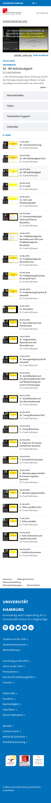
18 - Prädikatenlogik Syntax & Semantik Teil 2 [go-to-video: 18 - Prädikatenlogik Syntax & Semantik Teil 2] (32, 277)
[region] (25, 95)
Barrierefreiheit (33, 585)
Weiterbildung (11, 650)
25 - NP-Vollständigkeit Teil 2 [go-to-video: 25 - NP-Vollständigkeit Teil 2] (33, 158)
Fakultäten (9, 709)
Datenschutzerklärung (12, 582)
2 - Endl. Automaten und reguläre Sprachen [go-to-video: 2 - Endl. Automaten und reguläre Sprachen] (31, 537)
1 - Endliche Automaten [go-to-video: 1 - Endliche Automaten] (30, 552)
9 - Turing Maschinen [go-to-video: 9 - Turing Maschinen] (29, 429)
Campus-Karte (11, 731)
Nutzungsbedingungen (12, 585)
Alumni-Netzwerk (13, 715)
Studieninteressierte (14, 644)
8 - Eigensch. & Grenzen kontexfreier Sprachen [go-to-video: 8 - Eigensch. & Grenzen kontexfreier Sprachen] (31, 444)
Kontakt (7, 726)
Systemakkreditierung (10, 767)
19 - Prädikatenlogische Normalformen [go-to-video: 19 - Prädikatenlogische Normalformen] (30, 260)
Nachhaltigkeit (11, 704)
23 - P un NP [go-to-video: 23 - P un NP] (25, 186)
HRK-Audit (38, 756)
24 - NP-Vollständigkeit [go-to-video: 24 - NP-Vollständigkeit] (30, 172)
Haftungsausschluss (25, 579)
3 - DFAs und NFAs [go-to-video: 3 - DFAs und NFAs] (28, 521)
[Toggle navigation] (47, 3)
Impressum (7, 579)
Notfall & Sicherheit (14, 737)
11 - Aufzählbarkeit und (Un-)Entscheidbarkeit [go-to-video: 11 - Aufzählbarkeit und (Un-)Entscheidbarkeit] (30, 400)
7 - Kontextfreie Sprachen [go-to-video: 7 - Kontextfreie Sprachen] (31, 459)
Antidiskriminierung (14, 742)
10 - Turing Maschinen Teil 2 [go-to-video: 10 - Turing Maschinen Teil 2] (32, 415)
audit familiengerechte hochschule (10, 760)
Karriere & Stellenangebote (18, 677)
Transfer (7, 682)
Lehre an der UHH (13, 666)
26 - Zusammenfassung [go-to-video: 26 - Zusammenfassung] (30, 144)
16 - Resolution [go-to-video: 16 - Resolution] (26, 309)
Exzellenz (8, 699)
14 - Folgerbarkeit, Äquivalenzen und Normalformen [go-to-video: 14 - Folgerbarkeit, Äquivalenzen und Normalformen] (28, 342)
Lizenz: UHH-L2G (23, 55)
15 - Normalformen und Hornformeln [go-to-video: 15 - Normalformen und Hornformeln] (30, 324)
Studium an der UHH (14, 639)
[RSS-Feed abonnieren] (4, 135)
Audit (21, 756)
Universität (9, 693)
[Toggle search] (40, 3)
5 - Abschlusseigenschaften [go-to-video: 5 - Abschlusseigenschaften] (32, 493)
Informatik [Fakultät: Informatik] (9, 64)
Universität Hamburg (13, 3)
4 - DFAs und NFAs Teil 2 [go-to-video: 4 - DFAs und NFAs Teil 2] (30, 507)
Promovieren (10, 672)
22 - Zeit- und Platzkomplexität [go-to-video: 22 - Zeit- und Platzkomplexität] (28, 201)
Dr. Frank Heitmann (12, 72)
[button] (33, 3)
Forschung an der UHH (15, 661)
